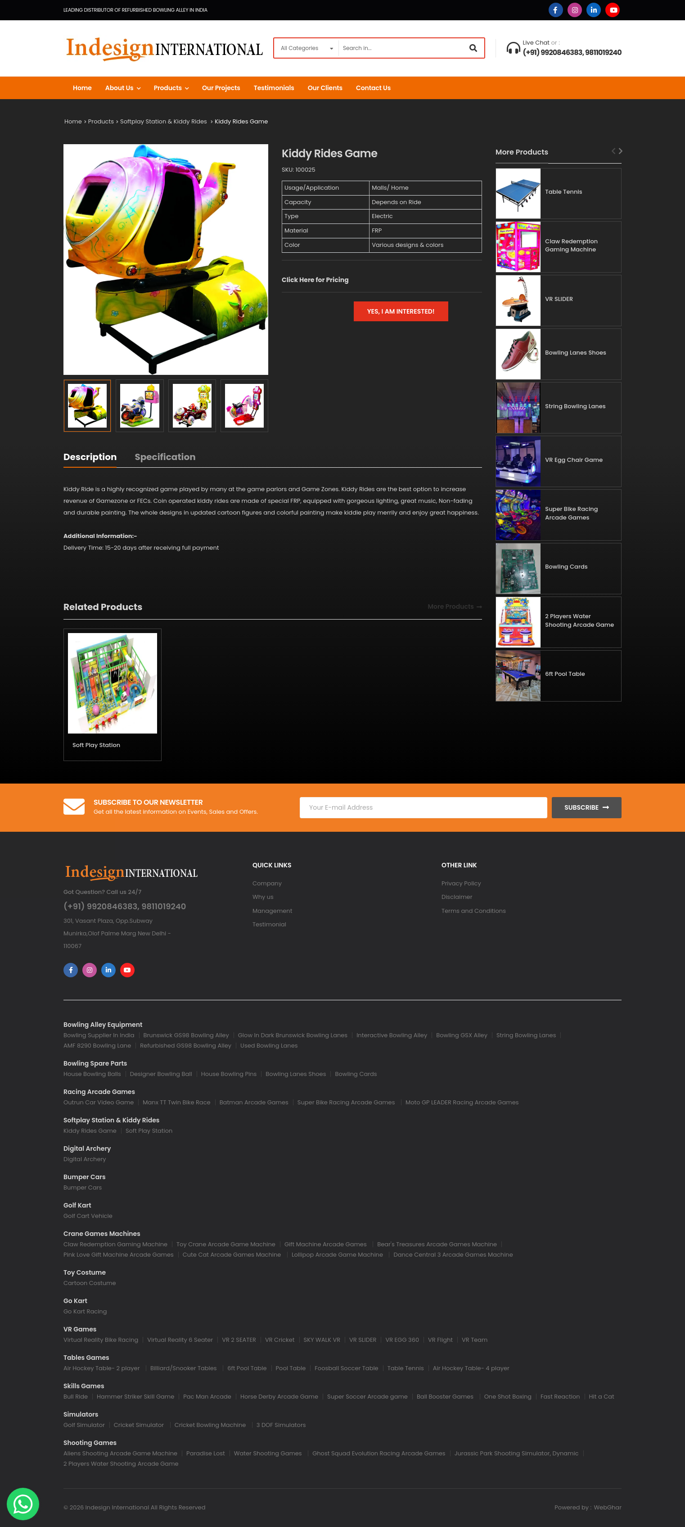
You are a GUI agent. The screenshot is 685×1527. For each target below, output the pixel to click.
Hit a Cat (601, 1396)
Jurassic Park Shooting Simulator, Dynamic (517, 1453)
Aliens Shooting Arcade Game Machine (120, 1453)
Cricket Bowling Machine (211, 1425)
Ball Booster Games (446, 1396)
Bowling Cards (566, 566)
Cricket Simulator (140, 1425)
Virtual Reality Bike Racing (100, 1340)
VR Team (474, 1340)
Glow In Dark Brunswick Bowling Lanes (292, 1035)
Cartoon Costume (89, 1283)
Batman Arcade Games (254, 1102)
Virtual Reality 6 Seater (180, 1340)
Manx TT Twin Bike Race (176, 1102)
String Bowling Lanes (575, 406)
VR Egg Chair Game (574, 460)
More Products (451, 607)
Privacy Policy (461, 883)
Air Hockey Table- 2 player (102, 1368)
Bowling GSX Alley (461, 1035)
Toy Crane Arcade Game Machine (225, 1244)
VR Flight (440, 1340)
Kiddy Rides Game (241, 121)
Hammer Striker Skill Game (135, 1396)
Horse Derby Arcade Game (279, 1396)
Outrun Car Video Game (98, 1102)
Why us (263, 897)
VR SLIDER (559, 299)
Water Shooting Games (268, 1453)
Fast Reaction (560, 1396)
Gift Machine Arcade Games (326, 1244)
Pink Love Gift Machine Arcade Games (118, 1255)
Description (90, 457)
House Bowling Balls (92, 1074)
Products (168, 87)
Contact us (373, 87)
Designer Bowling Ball (161, 1074)
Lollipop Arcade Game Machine (338, 1255)
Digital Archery (84, 1159)
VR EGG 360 (402, 1340)
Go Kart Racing (85, 1311)
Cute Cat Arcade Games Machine (233, 1255)
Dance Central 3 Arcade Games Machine (453, 1255)
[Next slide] (620, 151)
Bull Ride (75, 1396)
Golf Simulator (84, 1425)
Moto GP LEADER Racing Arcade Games (462, 1102)
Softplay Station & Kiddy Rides (164, 121)
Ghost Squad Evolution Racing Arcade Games (378, 1453)
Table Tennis (563, 191)
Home (82, 87)
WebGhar (608, 1507)
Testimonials (274, 87)
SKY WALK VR (322, 1340)
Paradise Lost (205, 1453)
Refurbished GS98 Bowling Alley (185, 1045)
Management (272, 911)
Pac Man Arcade (207, 1396)
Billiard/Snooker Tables (184, 1368)
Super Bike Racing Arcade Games (571, 513)
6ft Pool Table (565, 674)
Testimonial (269, 924)
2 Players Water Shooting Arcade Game (579, 620)
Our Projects (221, 87)
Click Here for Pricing (315, 279)
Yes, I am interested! (401, 311)
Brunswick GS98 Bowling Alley (186, 1035)
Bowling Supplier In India (99, 1035)
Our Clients (325, 87)
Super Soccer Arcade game (367, 1396)
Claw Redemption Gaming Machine (571, 245)
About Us (119, 87)
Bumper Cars (82, 1187)
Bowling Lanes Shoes (575, 352)
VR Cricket (280, 1340)
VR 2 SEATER (239, 1340)
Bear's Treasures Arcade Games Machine (437, 1244)
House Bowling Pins (229, 1074)
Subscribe (581, 807)
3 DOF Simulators (281, 1425)
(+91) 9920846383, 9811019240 (572, 52)
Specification (165, 457)
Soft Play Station (96, 745)
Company (267, 883)
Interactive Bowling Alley (391, 1035)
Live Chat (536, 42)
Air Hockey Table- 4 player (471, 1368)
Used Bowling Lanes (268, 1045)
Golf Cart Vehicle (88, 1216)
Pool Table (291, 1368)
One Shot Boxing (508, 1396)
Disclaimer (457, 897)
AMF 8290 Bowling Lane (97, 1045)
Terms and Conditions (474, 911)
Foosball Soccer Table (346, 1368)
